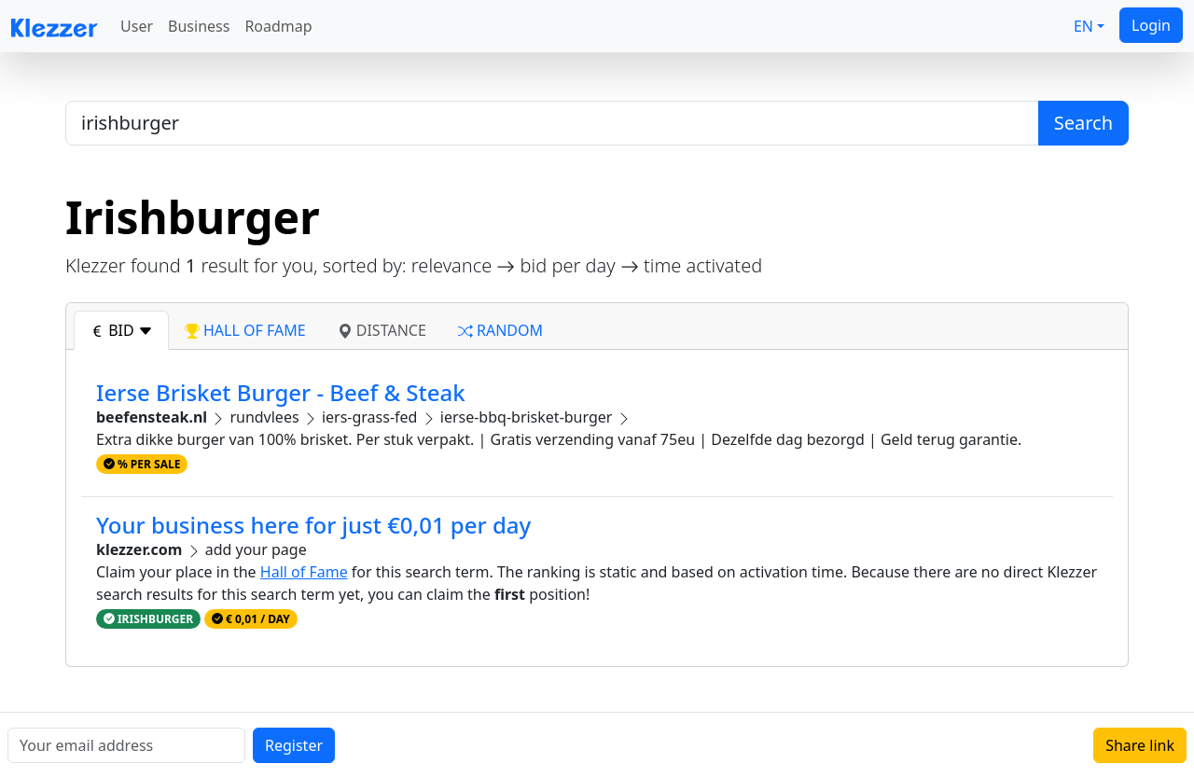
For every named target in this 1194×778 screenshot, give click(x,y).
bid (121, 330)
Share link (1139, 745)
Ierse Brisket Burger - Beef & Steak (280, 392)
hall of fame (245, 330)
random (500, 330)
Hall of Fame (304, 572)
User (136, 26)
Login (1151, 25)
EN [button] (1083, 26)
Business (198, 26)
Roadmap (278, 26)
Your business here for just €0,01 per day (313, 524)
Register (294, 745)
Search (1083, 122)
